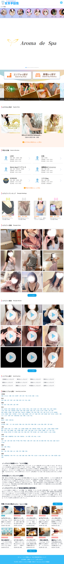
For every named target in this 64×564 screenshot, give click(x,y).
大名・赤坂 (18, 455)
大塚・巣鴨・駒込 (16, 412)
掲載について (30, 559)
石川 (23, 400)
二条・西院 (27, 436)
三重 (48, 424)
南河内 (45, 432)
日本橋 (53, 432)
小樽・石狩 (21, 396)
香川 (20, 451)
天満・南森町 (10, 430)
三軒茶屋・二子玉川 (16, 414)
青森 (17, 400)
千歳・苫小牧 (28, 396)
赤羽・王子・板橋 (33, 414)
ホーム (19, 557)
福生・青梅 (22, 415)
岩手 (8, 400)
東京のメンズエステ (49, 379)
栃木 (5, 404)
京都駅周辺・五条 (12, 436)
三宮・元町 (3, 440)
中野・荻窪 (33, 412)
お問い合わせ (39, 559)
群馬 (11, 404)
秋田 (11, 400)
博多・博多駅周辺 (5, 455)
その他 (36, 396)
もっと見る (32, 295)
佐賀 (59, 455)
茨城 (8, 404)
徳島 (17, 451)
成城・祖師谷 (25, 414)
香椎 (29, 455)
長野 (17, 404)
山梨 (14, 404)
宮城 (2, 400)
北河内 (41, 432)
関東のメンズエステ (35, 379)
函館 (10, 396)
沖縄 (2, 457)
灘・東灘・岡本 (42, 440)
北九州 (35, 455)
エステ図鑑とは (27, 557)
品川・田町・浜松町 (41, 409)
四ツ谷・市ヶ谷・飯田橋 (51, 412)
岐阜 (51, 424)
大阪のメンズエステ (35, 382)
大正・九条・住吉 (50, 430)
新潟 (20, 400)
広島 (5, 451)
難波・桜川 (3, 430)
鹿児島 (55, 455)
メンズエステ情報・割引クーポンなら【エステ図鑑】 (36, 562)
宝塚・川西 (35, 440)
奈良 (2, 447)
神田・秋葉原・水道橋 (6, 412)
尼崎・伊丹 (29, 440)
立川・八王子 (4, 415)
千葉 (2, 404)
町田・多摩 (40, 414)
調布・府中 (10, 415)
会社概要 (23, 559)
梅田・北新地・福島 (5, 428)
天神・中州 (12, 455)
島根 (11, 451)
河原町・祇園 (4, 436)
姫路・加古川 (56, 440)
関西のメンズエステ (21, 385)
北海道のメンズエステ (8, 379)
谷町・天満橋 (17, 430)
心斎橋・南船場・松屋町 (52, 428)
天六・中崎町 (14, 428)
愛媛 (23, 451)
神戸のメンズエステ (7, 385)
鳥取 (8, 451)
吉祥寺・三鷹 (58, 414)
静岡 (45, 424)
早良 (32, 455)
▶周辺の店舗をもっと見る (32, 188)
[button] (27, 67)
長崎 (46, 455)
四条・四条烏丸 (20, 436)
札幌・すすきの (4, 396)
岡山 (2, 451)
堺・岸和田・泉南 (16, 432)
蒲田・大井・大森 (41, 412)
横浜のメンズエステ (7, 382)
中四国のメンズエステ (35, 385)
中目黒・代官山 (25, 409)
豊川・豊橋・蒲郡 (32, 424)
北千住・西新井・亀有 (6, 414)
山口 (14, 451)
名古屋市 (3, 424)
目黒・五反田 (33, 409)
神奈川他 (11, 420)
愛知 (42, 424)
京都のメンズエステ (49, 382)
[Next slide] (62, 13)
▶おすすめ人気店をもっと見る (32, 142)
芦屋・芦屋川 (23, 440)
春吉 (26, 455)
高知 (26, 451)
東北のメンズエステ (22, 379)
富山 (26, 400)
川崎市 (6, 420)
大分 (49, 455)
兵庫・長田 (9, 440)
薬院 (23, 455)
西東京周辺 (16, 415)
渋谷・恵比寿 (4, 409)
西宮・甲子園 (16, 440)
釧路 (33, 396)
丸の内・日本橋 (43, 410)
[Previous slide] (1, 13)
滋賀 (5, 447)
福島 (5, 400)
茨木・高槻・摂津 (25, 432)
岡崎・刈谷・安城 (23, 424)
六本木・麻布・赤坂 (5, 410)
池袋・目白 (18, 409)
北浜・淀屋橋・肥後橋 (23, 428)
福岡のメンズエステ (49, 385)
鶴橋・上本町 (24, 430)
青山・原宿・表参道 (51, 409)
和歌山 (8, 447)
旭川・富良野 (15, 396)
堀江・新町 (43, 428)
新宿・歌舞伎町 (11, 409)
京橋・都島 (30, 430)
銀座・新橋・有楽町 (24, 410)
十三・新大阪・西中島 (6, 432)
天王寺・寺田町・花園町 (39, 430)
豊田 (7, 424)
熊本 (43, 455)
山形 (14, 400)
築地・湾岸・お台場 (34, 410)
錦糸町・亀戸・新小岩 (49, 414)
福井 (29, 400)
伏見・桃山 (33, 436)
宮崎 (52, 455)
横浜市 (2, 420)
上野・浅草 (50, 410)
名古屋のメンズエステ (21, 382)
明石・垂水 (49, 440)
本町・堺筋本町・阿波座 (34, 428)
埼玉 (31, 415)
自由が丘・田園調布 (25, 412)
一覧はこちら (58, 504)
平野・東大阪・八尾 (34, 432)
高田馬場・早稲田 (15, 410)
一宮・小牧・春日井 (13, 424)
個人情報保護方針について (39, 557)
